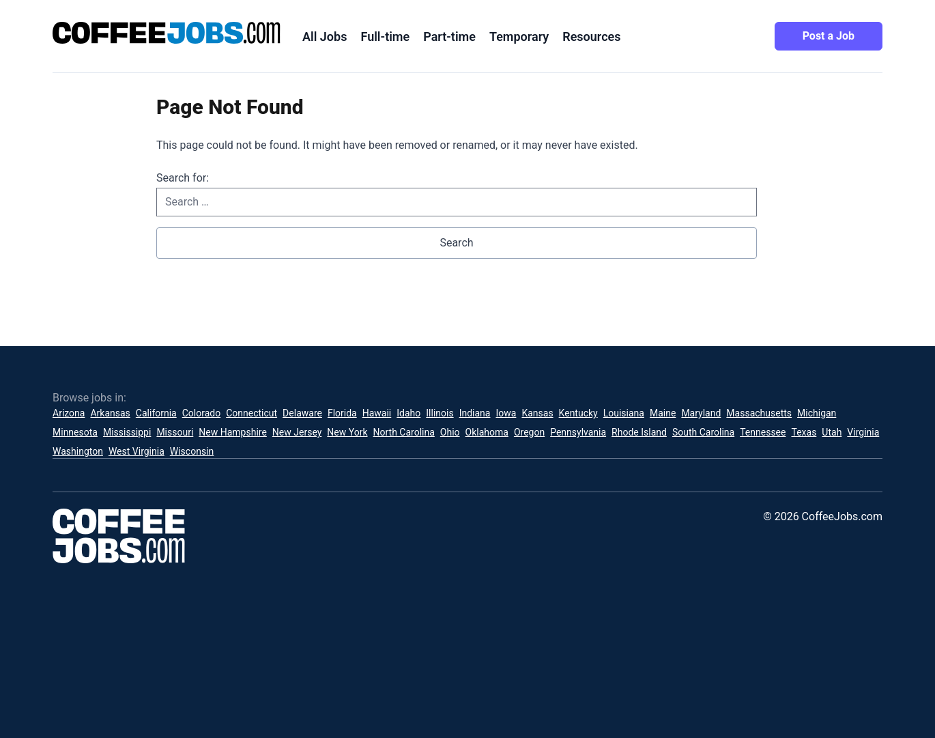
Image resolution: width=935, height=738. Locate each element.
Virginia (863, 432)
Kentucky (578, 413)
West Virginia (136, 451)
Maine (663, 413)
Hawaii (377, 413)
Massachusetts (759, 413)
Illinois (439, 413)
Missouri (174, 432)
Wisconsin (192, 451)
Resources (591, 36)
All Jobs (324, 36)
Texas (803, 432)
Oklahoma (486, 432)
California (156, 413)
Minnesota (75, 432)
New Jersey (296, 432)
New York (347, 432)
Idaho (408, 413)
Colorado (201, 413)
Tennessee (763, 432)
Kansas (537, 413)
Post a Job (828, 35)
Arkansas (110, 413)
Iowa (505, 413)
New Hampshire (233, 432)
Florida (342, 413)
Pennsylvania (578, 432)
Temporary (519, 36)
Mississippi (127, 432)
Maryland (701, 413)
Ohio (450, 432)
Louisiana (623, 413)
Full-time (384, 36)
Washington (78, 451)
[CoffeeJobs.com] (166, 33)
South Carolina (703, 432)
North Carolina (404, 432)
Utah (832, 432)
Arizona (69, 413)
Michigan (816, 413)
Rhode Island (639, 432)
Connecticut (251, 413)
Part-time (449, 36)
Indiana (475, 413)
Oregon (529, 432)
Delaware (302, 413)
